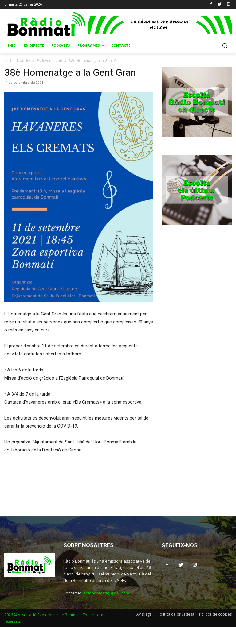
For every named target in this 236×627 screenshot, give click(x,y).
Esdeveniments (50, 60)
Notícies (24, 60)
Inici (7, 60)
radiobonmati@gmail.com (105, 593)
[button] (224, 45)
